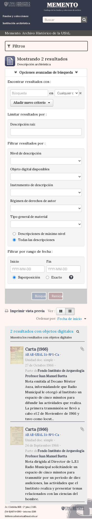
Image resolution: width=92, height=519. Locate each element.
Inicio (14, 262)
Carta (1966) (36, 349)
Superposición (26, 277)
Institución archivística (16, 23)
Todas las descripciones (34, 240)
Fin (48, 262)
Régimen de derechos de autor (33, 201)
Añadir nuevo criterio (31, 103)
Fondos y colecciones (15, 16)
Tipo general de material (28, 217)
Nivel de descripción (25, 153)
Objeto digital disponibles (30, 169)
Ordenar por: (46, 319)
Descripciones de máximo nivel (39, 234)
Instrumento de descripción (31, 185)
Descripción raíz (22, 124)
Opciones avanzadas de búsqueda (46, 72)
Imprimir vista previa (24, 311)
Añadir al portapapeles (82, 348)
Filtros (16, 46)
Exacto (54, 277)
